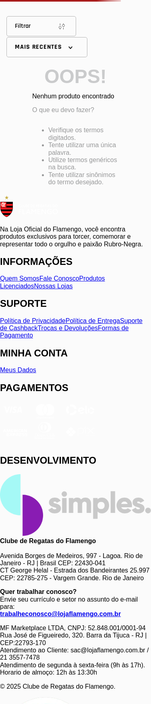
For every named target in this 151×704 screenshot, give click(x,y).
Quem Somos (19, 278)
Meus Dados (18, 370)
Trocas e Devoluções (67, 328)
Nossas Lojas (53, 286)
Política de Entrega (93, 320)
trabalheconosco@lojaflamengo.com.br (60, 613)
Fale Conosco (59, 278)
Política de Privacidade (33, 320)
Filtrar (41, 26)
